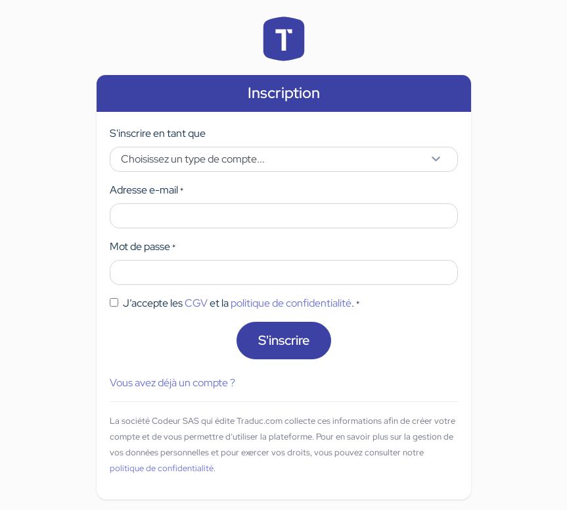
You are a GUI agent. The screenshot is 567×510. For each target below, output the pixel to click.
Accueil (284, 39)
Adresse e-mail (146, 190)
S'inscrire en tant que (158, 133)
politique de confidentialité (291, 303)
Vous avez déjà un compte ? (172, 383)
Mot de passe (142, 246)
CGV (196, 303)
